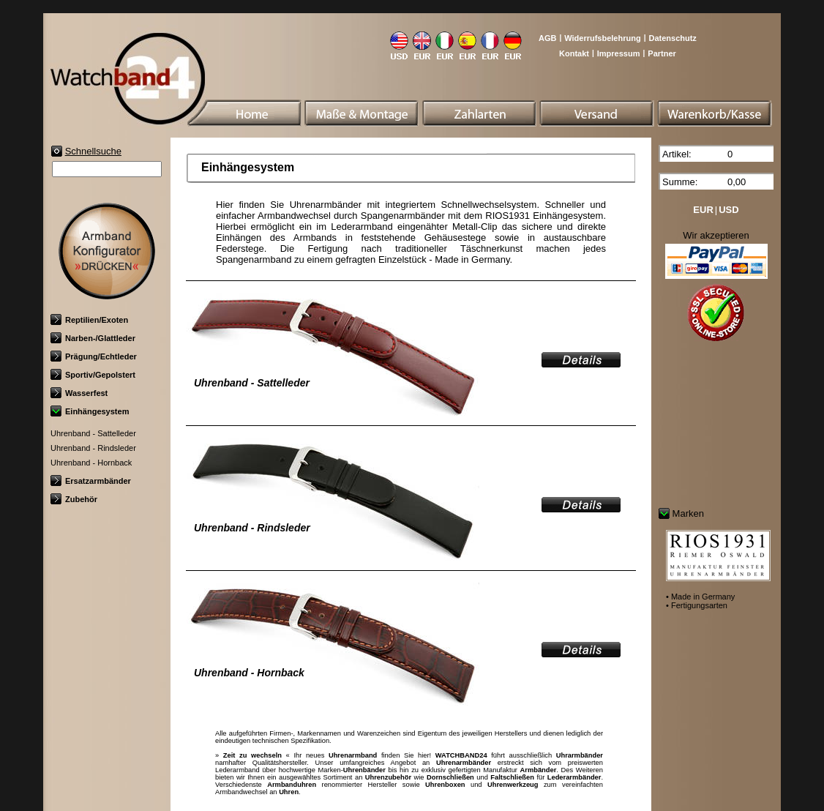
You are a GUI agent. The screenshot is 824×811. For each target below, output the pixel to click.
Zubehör (73, 499)
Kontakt (574, 53)
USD (728, 209)
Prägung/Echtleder (93, 356)
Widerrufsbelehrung (602, 38)
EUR (703, 209)
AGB (547, 38)
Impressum (618, 53)
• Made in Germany (700, 596)
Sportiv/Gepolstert (92, 374)
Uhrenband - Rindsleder (93, 448)
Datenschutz (672, 38)
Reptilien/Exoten (89, 319)
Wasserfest (79, 393)
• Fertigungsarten (696, 605)
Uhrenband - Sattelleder (93, 433)
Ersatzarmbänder (90, 480)
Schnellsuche (93, 151)
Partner (662, 53)
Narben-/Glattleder (92, 338)
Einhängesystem (89, 411)
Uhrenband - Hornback (91, 462)
